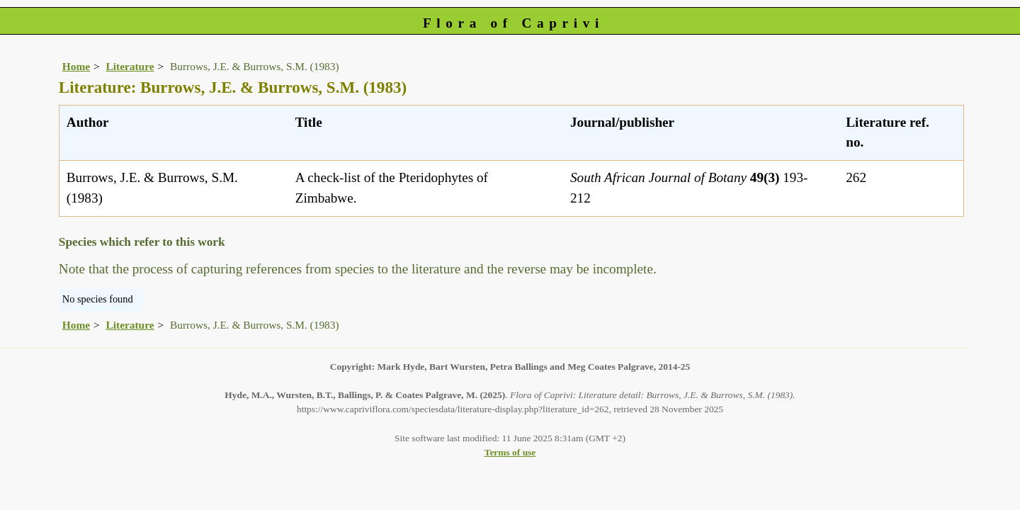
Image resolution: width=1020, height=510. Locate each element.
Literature (130, 66)
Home (76, 66)
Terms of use (510, 452)
